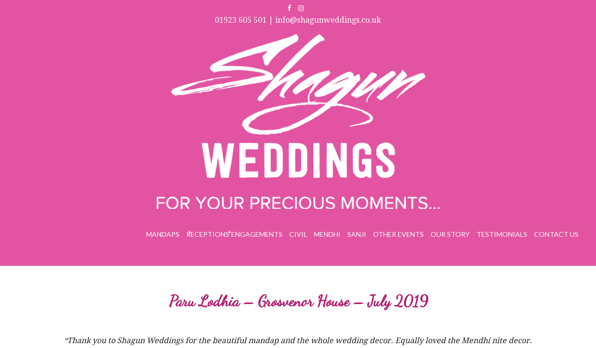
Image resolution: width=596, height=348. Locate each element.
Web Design (508, 319)
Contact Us (561, 42)
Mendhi (370, 42)
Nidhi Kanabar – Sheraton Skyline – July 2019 (507, 131)
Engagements (310, 42)
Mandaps (227, 42)
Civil (346, 42)
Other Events (431, 42)
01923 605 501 (440, 8)
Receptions (265, 42)
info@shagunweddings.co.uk (528, 8)
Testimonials (516, 42)
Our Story (474, 42)
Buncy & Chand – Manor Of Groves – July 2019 (92, 131)
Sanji (396, 42)
